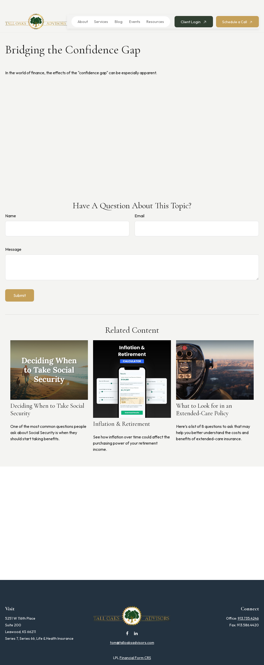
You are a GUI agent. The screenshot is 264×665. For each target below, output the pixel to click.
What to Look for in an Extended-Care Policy (204, 398)
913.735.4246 (248, 607)
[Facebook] (127, 622)
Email (139, 204)
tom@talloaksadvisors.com (132, 631)
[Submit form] (19, 284)
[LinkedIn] (136, 622)
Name (10, 204)
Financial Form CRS (135, 647)
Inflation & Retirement (121, 413)
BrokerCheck (184, 656)
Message (13, 238)
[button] (81, 10)
